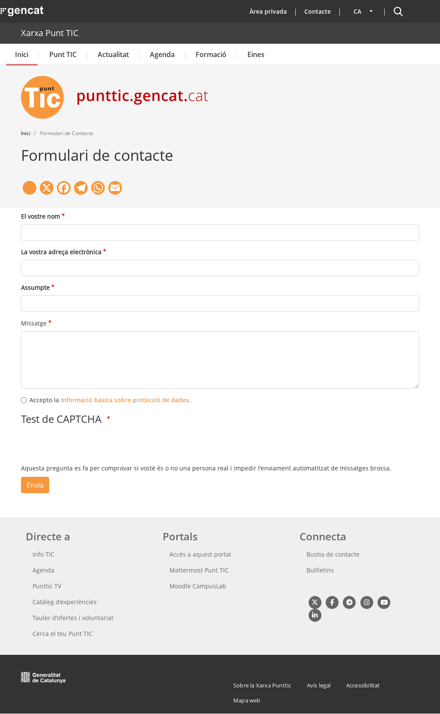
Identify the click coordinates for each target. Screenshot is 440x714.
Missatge (34, 323)
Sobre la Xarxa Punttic (262, 685)
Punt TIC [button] (63, 54)
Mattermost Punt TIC (199, 570)
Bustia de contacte (333, 554)
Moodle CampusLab (197, 586)
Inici (21, 54)
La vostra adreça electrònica (61, 252)
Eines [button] (256, 54)
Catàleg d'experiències (65, 602)
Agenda (162, 54)
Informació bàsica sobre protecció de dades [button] (125, 400)
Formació (211, 54)
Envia (35, 485)
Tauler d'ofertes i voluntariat (73, 618)
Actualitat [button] (113, 54)
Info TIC (43, 554)
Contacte (317, 11)
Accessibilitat (363, 685)
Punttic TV (47, 586)
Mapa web (247, 700)
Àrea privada (268, 11)
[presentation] (86, 447)
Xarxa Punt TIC (50, 33)
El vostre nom (40, 216)
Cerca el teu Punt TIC (62, 634)
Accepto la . (110, 400)
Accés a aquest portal (200, 554)
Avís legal (319, 685)
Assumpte (35, 287)
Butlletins (320, 570)
